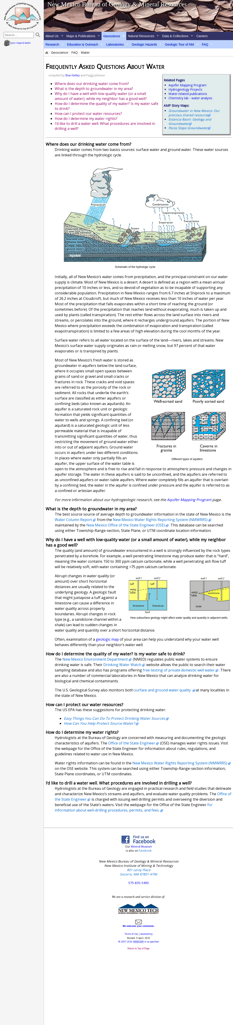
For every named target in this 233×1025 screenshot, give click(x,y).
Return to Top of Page (138, 948)
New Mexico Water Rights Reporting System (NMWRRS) (160, 519)
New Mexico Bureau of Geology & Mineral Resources (117, 4)
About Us (52, 36)
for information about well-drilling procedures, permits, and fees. (134, 807)
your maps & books (17, 42)
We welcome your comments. (138, 924)
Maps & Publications (81, 36)
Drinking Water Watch (122, 664)
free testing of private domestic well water (179, 670)
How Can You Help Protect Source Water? (99, 723)
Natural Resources (141, 36)
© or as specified (138, 941)
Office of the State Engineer (131, 743)
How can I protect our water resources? (88, 113)
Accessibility (146, 933)
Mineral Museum (141, 846)
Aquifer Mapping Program (187, 85)
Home (46, 52)
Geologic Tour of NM (179, 44)
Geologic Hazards (144, 44)
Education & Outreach (82, 44)
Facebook (145, 851)
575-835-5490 (138, 883)
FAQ (205, 44)
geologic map (108, 639)
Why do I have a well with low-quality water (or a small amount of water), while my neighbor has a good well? (101, 96)
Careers (202, 36)
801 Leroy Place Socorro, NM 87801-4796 (138, 872)
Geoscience (111, 36)
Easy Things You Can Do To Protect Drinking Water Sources (114, 718)
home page (22, 16)
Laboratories (115, 44)
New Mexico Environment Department (95, 659)
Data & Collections (175, 36)
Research (52, 44)
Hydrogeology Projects (185, 89)
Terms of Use (131, 933)
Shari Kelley (72, 75)
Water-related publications (188, 94)
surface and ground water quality (163, 690)
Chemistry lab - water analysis (190, 98)
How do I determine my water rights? (86, 118)
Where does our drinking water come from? (92, 83)
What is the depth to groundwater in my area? (94, 88)
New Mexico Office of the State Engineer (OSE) (125, 525)
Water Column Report (73, 519)
